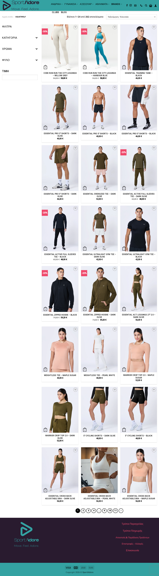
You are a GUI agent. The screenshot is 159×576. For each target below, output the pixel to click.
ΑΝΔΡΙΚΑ (57, 4)
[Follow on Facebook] (127, 5)
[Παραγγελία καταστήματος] (131, 17)
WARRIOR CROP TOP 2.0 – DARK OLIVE (60, 436)
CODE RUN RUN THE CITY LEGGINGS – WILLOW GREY (60, 74)
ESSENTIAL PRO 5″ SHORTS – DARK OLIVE (60, 195)
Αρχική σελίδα (7, 17)
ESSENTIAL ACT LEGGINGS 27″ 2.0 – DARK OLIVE (138, 316)
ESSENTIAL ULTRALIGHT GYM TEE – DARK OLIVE (99, 255)
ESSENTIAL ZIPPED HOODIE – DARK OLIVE (99, 316)
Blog (64, 12)
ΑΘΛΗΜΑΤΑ (102, 4)
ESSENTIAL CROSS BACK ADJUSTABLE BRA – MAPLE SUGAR (138, 497)
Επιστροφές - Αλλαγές (132, 544)
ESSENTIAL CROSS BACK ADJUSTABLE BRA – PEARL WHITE (99, 497)
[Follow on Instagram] (130, 5)
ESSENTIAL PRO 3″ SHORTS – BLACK (99, 134)
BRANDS (116, 4)
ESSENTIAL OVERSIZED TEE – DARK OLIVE (99, 195)
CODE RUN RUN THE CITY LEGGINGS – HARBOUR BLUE (99, 74)
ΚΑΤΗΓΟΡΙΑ (20, 37)
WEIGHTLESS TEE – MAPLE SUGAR (60, 375)
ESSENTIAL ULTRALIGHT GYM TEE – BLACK (138, 255)
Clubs (55, 12)
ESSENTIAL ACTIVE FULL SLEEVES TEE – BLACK (60, 255)
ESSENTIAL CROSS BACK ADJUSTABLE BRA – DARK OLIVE (60, 497)
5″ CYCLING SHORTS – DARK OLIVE (99, 436)
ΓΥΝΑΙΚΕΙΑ (71, 4)
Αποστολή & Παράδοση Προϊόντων (132, 537)
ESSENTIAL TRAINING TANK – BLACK (138, 74)
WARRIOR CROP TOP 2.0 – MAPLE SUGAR (138, 376)
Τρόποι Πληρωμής (132, 530)
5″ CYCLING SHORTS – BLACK (138, 436)
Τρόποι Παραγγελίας (132, 524)
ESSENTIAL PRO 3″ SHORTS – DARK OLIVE (60, 134)
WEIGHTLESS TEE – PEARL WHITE (99, 375)
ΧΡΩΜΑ (20, 49)
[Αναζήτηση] (146, 5)
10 (110, 510)
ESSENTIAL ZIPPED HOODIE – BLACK (60, 315)
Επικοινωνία (132, 550)
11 (115, 510)
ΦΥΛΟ (20, 60)
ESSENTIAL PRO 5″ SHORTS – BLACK (139, 134)
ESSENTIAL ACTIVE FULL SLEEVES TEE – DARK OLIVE (139, 195)
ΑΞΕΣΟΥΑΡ (86, 4)
